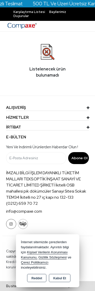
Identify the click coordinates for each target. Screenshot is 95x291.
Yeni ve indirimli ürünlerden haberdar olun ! (42, 147)
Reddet (36, 278)
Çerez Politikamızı (35, 262)
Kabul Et (59, 278)
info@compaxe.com (24, 211)
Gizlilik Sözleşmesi (53, 257)
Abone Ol (79, 158)
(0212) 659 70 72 (22, 203)
